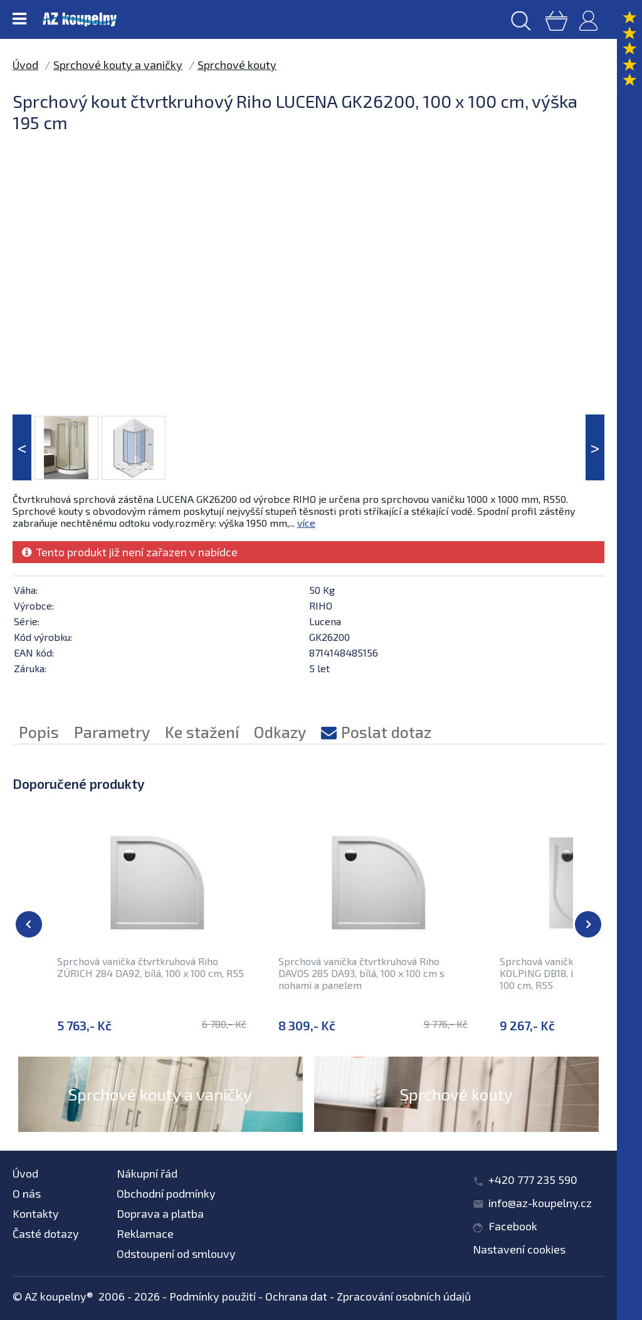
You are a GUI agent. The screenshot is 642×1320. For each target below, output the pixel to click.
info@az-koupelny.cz (540, 1203)
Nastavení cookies (519, 1249)
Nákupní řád (147, 1173)
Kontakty (36, 1213)
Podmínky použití (212, 1296)
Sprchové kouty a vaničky (117, 64)
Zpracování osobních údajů (404, 1296)
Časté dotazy (46, 1233)
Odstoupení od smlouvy (176, 1253)
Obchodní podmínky (166, 1193)
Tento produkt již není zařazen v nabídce (130, 552)
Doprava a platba (160, 1213)
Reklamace (145, 1233)
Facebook (512, 1226)
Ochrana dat (296, 1296)
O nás (27, 1193)
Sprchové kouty (236, 64)
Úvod (25, 64)
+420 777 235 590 (532, 1179)
